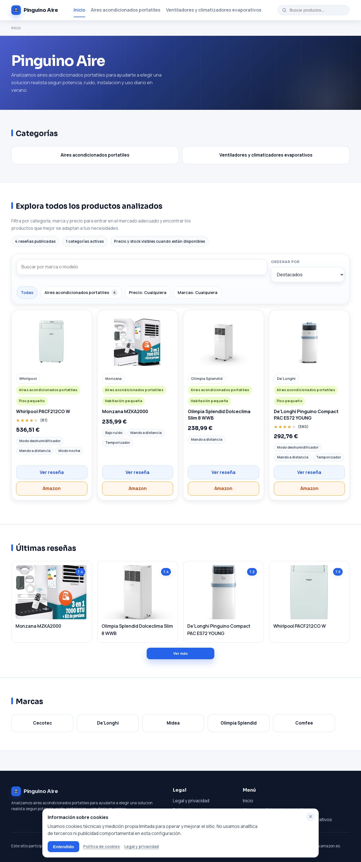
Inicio (79, 10)
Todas (27, 292)
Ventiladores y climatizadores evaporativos (213, 10)
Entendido (63, 846)
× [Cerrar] (310, 816)
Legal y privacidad (191, 801)
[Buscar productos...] (317, 10)
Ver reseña (52, 472)
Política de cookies (101, 846)
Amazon (52, 488)
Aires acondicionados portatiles (125, 10)
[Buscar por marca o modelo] (142, 267)
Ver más (180, 653)
